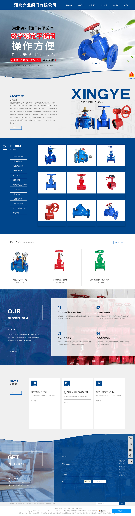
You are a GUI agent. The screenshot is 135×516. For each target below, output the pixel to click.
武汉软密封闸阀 (18, 166)
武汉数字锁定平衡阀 (20, 185)
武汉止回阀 (16, 175)
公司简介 (122, 464)
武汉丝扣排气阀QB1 (51, 503)
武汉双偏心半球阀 (19, 208)
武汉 (65, 508)
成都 (77, 508)
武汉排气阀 (16, 194)
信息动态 (115, 5)
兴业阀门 (61, 508)
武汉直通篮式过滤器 (28, 503)
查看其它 (16, 213)
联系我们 (127, 5)
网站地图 (12, 503)
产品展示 (92, 5)
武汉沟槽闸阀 (17, 170)
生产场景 (104, 5)
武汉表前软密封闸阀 (39, 503)
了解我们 (81, 5)
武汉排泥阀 (16, 189)
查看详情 (33, 401)
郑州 (69, 508)
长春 (73, 508)
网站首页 (69, 5)
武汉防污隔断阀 (18, 203)
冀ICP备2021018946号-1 (86, 511)
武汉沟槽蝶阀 (17, 161)
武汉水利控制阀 (18, 156)
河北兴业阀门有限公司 (69, 511)
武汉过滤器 (16, 180)
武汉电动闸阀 (17, 199)
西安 (80, 508)
